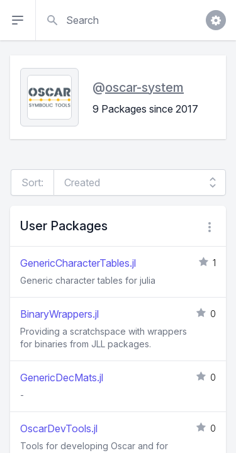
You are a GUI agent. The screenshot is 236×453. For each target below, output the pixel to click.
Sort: (32, 182)
